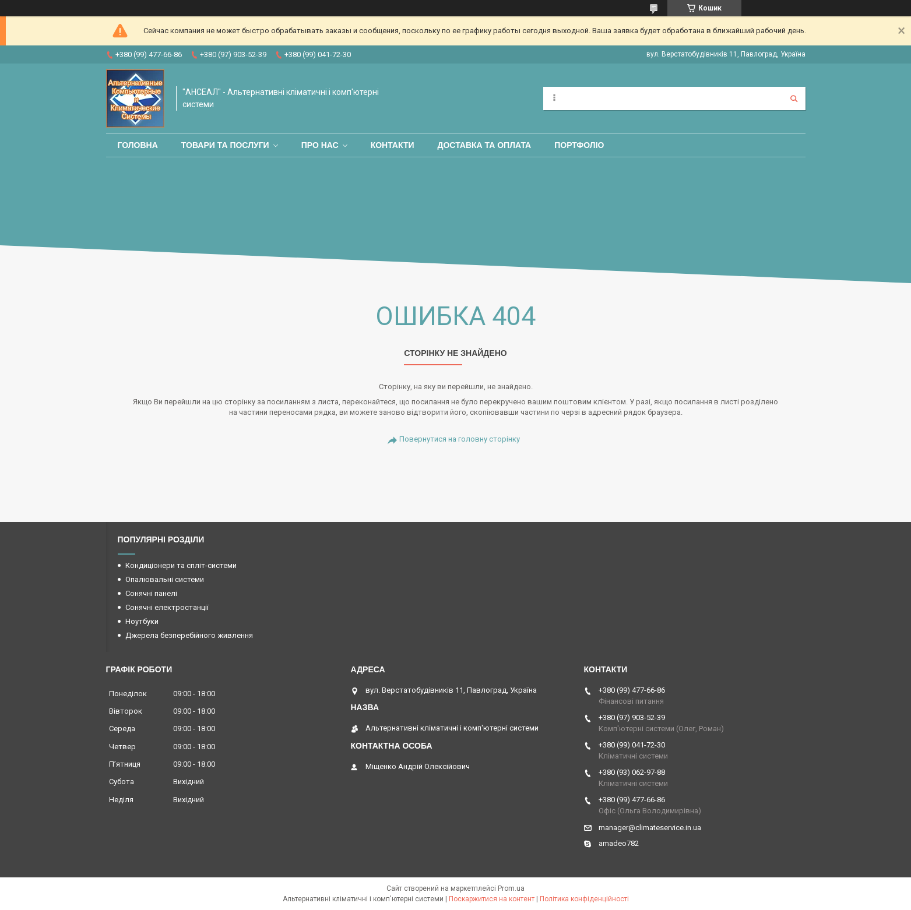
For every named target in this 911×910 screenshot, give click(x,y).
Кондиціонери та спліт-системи (181, 565)
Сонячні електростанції (167, 607)
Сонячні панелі (151, 593)
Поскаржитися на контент (491, 899)
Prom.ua (511, 888)
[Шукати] (794, 98)
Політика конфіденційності (584, 899)
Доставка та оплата (485, 145)
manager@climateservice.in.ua (650, 827)
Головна (138, 145)
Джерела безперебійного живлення (189, 635)
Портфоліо (579, 145)
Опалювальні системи (164, 579)
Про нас (320, 145)
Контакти (392, 145)
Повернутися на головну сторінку (459, 439)
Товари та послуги (225, 145)
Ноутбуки (142, 621)
